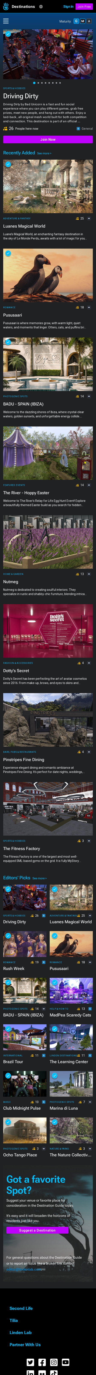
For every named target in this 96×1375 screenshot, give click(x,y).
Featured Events (14, 485)
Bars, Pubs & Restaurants (19, 752)
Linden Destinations (63, 1055)
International (13, 1055)
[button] (25, 6)
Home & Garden (13, 574)
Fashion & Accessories (18, 663)
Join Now (47, 140)
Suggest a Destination (37, 1230)
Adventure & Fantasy (17, 218)
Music (7, 1102)
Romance (9, 307)
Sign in (68, 6)
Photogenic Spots (15, 396)
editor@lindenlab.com (23, 1269)
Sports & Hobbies (14, 88)
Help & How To (59, 1009)
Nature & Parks (59, 1149)
